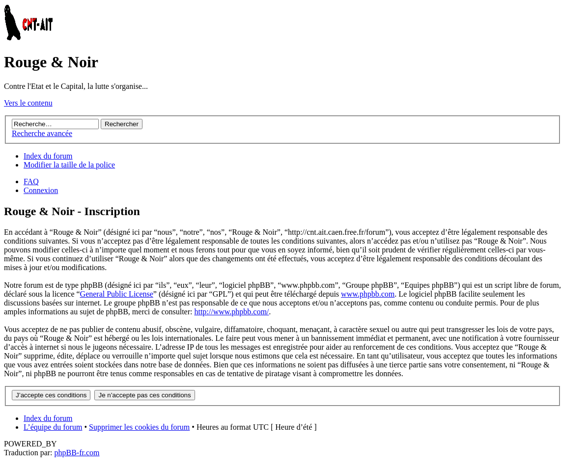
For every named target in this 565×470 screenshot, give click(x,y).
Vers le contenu (28, 103)
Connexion (41, 190)
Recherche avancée (42, 133)
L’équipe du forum (53, 427)
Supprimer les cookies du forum (139, 427)
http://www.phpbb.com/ (231, 311)
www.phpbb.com (368, 294)
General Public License (116, 294)
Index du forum (48, 156)
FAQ (31, 181)
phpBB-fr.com (77, 452)
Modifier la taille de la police (69, 165)
